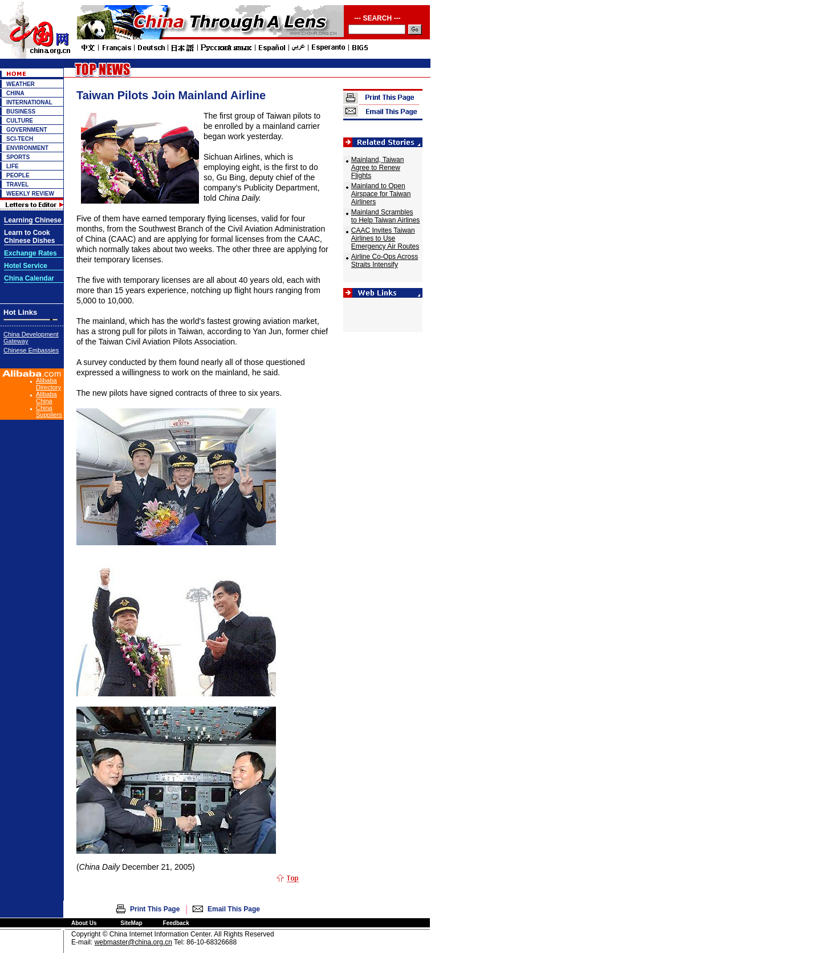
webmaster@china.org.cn (133, 942)
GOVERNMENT (26, 130)
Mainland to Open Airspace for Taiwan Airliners (381, 194)
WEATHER (20, 84)
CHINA (15, 93)
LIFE (12, 166)
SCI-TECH (19, 139)
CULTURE (19, 120)
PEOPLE (18, 175)
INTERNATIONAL (29, 102)
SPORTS (18, 157)
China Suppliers (49, 411)
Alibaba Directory (48, 384)
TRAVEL (17, 184)
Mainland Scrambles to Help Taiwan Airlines (385, 216)
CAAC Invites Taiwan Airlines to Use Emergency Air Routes (385, 238)
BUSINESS (20, 111)
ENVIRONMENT (27, 148)
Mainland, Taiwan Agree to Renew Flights (377, 168)
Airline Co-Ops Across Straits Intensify (384, 261)
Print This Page (155, 909)
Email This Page (234, 909)
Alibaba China (46, 397)
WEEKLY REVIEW (30, 193)
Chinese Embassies (31, 350)
